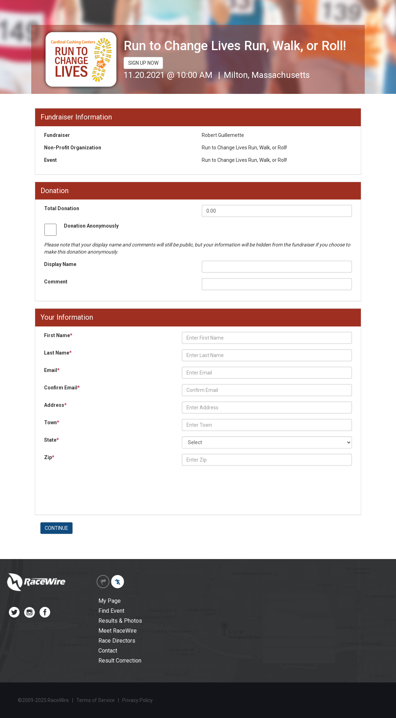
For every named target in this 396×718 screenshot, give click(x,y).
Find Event (111, 610)
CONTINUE (56, 528)
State (51, 440)
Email (52, 370)
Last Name (58, 353)
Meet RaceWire (117, 630)
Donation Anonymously (91, 226)
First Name (58, 335)
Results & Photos (120, 620)
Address (55, 405)
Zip (49, 457)
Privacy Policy (137, 700)
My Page (109, 600)
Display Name (60, 264)
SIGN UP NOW (143, 63)
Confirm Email (62, 387)
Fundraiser (57, 135)
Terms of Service (95, 700)
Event (50, 160)
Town (51, 422)
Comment (55, 281)
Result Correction (119, 660)
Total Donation (61, 208)
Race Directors (116, 640)
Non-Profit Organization (72, 147)
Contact (107, 650)
